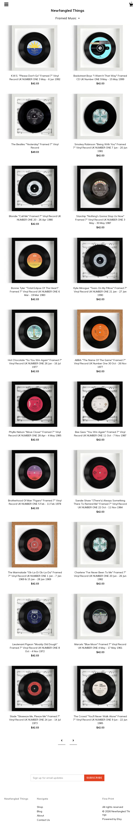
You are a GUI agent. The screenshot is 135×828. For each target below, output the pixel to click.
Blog (39, 811)
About (40, 815)
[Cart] (131, 5)
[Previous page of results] (61, 740)
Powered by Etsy (112, 819)
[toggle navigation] (6, 4)
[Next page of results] (73, 740)
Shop (40, 807)
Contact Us (43, 820)
